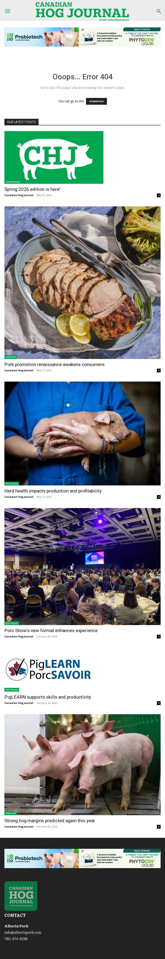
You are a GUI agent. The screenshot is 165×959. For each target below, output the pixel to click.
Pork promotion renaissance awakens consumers (54, 364)
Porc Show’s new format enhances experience (51, 630)
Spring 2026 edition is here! (32, 189)
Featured (11, 357)
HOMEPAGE (96, 101)
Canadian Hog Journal (18, 195)
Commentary (13, 181)
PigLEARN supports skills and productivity (47, 697)
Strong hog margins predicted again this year (49, 820)
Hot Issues (12, 483)
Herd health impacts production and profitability (53, 491)
